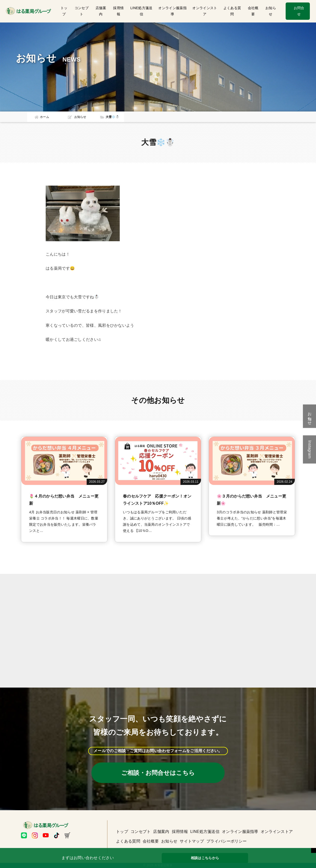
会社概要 (253, 11)
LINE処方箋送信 (141, 11)
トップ (64, 11)
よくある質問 (232, 11)
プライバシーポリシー (226, 841)
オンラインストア (204, 11)
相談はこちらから (205, 858)
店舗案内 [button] (101, 11)
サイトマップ (192, 841)
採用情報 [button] (118, 11)
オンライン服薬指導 (172, 11)
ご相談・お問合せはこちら (158, 772)
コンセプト (82, 11)
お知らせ (270, 11)
